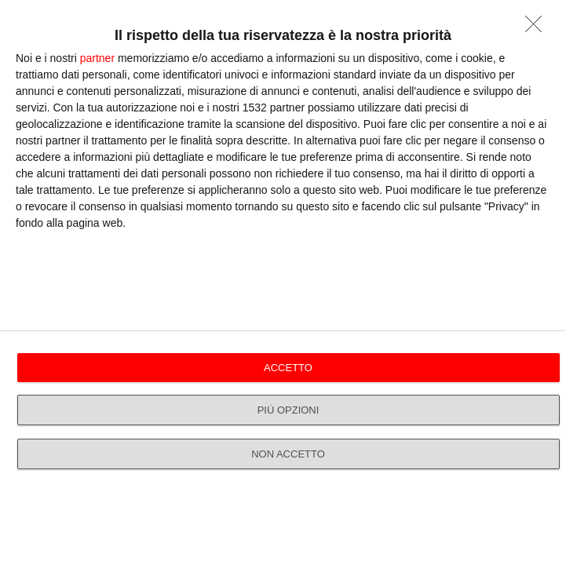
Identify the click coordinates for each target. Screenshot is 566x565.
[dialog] (283, 282)
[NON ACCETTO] (537, 28)
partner (97, 58)
